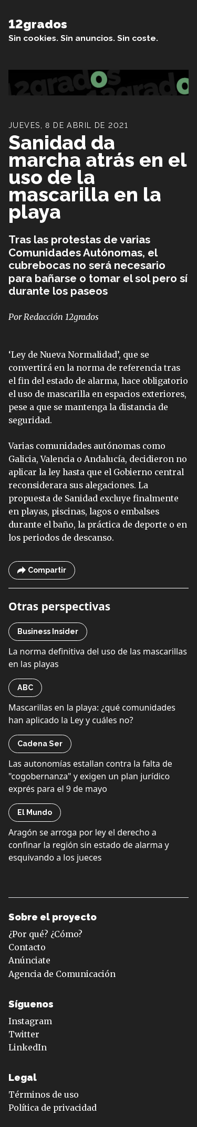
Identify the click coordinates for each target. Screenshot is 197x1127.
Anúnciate (29, 960)
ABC (25, 687)
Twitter (23, 1034)
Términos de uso (43, 1095)
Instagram (30, 1021)
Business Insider (47, 631)
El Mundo (34, 812)
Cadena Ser (40, 743)
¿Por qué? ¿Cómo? (45, 934)
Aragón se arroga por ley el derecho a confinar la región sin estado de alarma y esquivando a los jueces (88, 845)
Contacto (27, 947)
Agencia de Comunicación (62, 974)
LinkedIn (27, 1048)
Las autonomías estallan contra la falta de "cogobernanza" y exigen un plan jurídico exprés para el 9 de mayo (90, 776)
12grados (37, 24)
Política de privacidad (52, 1108)
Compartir (41, 570)
